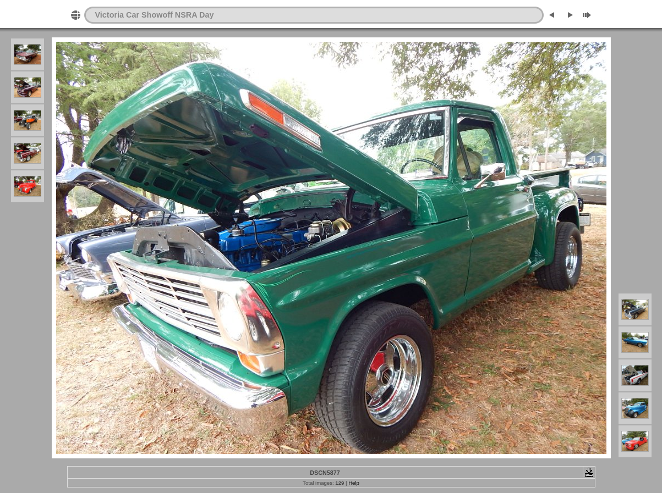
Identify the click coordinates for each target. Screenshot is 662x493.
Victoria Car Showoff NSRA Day (154, 14)
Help (353, 483)
